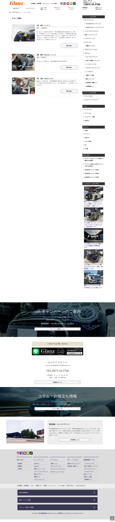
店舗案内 (19, 466)
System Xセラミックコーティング (95, 27)
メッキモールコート (89, 471)
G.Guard (36, 466)
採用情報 (39, 3)
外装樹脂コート (90, 86)
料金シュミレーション (39, 468)
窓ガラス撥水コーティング (93, 60)
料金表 (45, 485)
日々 (86, 145)
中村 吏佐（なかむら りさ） (45, 78)
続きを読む (71, 45)
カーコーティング (30, 8)
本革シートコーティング (91, 34)
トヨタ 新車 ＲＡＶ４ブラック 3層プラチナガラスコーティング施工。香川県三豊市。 (93, 266)
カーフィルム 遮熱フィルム (44, 8)
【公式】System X (80, 485)
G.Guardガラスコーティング (93, 23)
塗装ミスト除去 (90, 75)
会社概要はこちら (75, 439)
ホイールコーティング (91, 56)
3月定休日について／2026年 (92, 173)
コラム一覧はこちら (57, 408)
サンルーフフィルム (56, 466)
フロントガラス (88, 96)
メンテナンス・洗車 (90, 116)
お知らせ (87, 137)
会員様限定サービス (89, 460)
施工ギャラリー (38, 474)
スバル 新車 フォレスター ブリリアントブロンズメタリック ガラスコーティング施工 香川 (93, 224)
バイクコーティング (90, 38)
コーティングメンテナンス (91, 31)
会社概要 (33, 3)
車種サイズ (37, 476)
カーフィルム (88, 42)
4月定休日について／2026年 (92, 169)
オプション (87, 53)
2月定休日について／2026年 (92, 177)
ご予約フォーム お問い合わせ (98, 8)
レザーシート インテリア (71, 8)
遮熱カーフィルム (90, 45)
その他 (86, 148)
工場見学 (19, 468)
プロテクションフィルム (91, 49)
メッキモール (89, 71)
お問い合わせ (70, 485)
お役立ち (87, 120)
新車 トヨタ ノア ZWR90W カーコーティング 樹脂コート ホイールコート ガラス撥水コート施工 (93, 203)
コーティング (88, 109)
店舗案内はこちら (57, 382)
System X (36, 463)
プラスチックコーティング (93, 67)
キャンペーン (46, 3)
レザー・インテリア (72, 460)
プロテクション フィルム (57, 8)
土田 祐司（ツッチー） (43, 25)
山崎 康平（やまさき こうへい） (46, 55)
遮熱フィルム (54, 463)
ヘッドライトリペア (91, 64)
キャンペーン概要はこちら (57, 329)
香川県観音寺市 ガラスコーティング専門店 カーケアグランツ (55, 513)
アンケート (87, 134)
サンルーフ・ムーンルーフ (91, 99)
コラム (32, 485)
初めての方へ (16, 8)
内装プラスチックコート (73, 463)
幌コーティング (90, 79)
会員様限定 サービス (84, 8)
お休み (86, 130)
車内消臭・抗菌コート (91, 82)
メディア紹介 (53, 3)
